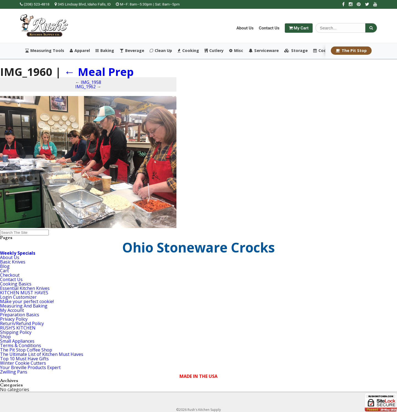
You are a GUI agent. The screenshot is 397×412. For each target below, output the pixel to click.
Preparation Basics (19, 315)
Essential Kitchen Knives (25, 288)
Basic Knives (12, 262)
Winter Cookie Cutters (23, 363)
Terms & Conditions (20, 345)
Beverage (132, 51)
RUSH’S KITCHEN (18, 328)
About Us (244, 28)
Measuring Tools (44, 51)
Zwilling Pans (13, 372)
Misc (236, 51)
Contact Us (269, 28)
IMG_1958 (91, 82)
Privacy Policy (14, 319)
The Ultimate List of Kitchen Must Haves (41, 354)
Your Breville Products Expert (30, 367)
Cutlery (214, 51)
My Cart (299, 28)
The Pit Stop (351, 50)
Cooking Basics (15, 284)
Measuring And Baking (23, 306)
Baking (104, 51)
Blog (5, 266)
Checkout (10, 275)
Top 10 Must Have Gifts (24, 359)
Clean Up (161, 51)
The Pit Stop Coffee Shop (26, 350)
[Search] (371, 27)
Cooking (188, 51)
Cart (4, 271)
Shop (5, 337)
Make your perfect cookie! (27, 301)
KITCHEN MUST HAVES (24, 293)
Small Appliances (17, 341)
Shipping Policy (15, 332)
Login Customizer (18, 297)
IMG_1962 (85, 87)
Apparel (80, 51)
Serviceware (264, 51)
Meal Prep (99, 71)
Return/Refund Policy (22, 323)
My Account (12, 310)
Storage (296, 51)
